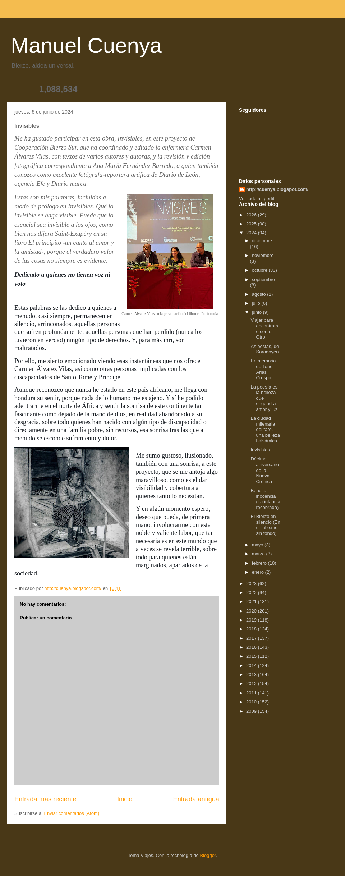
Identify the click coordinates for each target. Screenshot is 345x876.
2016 (252, 647)
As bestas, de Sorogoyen (264, 349)
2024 (252, 232)
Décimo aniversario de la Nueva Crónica (264, 470)
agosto (259, 294)
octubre (260, 270)
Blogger (208, 855)
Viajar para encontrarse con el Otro (264, 328)
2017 (252, 638)
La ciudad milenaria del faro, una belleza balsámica (265, 429)
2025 (252, 223)
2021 (252, 601)
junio (257, 312)
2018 (252, 629)
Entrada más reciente (45, 799)
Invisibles (260, 450)
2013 (252, 674)
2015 (252, 656)
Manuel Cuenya (86, 45)
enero (258, 572)
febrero (260, 563)
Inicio (124, 799)
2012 (252, 683)
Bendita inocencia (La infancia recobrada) (265, 499)
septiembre (263, 279)
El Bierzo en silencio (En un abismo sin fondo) (265, 525)
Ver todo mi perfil (256, 198)
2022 (252, 592)
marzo (259, 553)
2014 (252, 665)
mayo (258, 544)
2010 (252, 702)
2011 (252, 693)
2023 (252, 583)
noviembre (263, 255)
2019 (252, 620)
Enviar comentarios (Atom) (71, 813)
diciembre (262, 240)
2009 (252, 711)
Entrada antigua (196, 799)
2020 (252, 611)
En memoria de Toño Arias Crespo (263, 369)
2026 (252, 214)
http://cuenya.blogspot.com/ (277, 189)
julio (257, 303)
